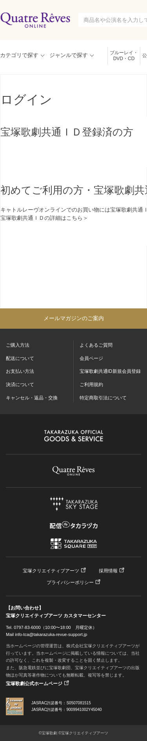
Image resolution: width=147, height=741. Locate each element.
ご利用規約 (91, 384)
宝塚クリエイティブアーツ (51, 571)
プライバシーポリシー (70, 582)
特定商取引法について (103, 398)
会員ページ (91, 358)
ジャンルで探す (68, 55)
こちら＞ (77, 218)
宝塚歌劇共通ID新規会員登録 (110, 371)
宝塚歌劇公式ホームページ (34, 683)
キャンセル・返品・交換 (32, 398)
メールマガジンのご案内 (74, 318)
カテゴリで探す (19, 55)
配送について (20, 358)
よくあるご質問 (96, 345)
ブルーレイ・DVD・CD (124, 55)
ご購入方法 (17, 345)
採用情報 (108, 571)
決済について (20, 384)
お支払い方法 (20, 371)
